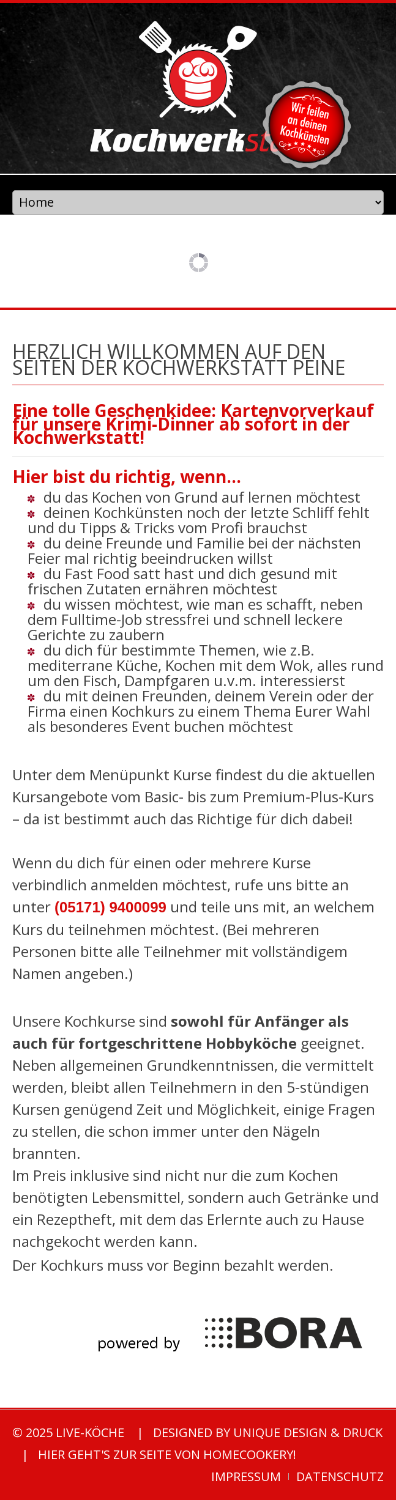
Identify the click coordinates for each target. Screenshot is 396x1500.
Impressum (246, 1476)
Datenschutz (340, 1476)
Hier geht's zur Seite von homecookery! (167, 1454)
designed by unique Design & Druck (268, 1432)
